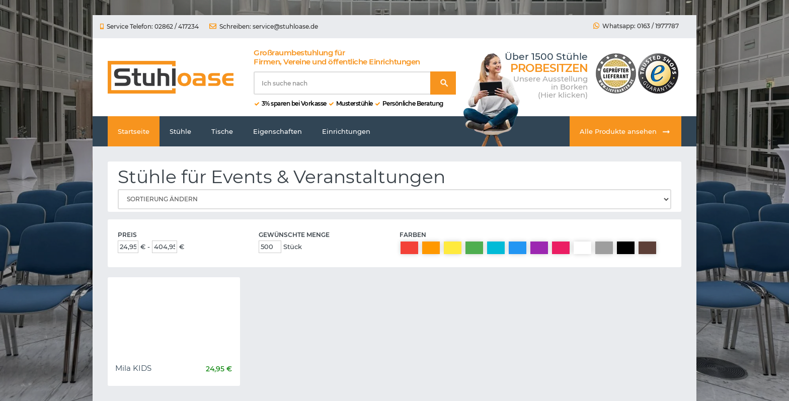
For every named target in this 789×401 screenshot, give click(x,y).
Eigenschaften (277, 131)
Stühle (180, 131)
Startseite (133, 131)
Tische (222, 131)
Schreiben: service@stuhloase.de (263, 26)
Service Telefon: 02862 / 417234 (149, 26)
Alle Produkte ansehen (625, 132)
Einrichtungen (346, 131)
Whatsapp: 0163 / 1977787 (636, 26)
